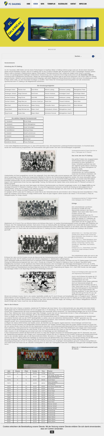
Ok (52, 432)
